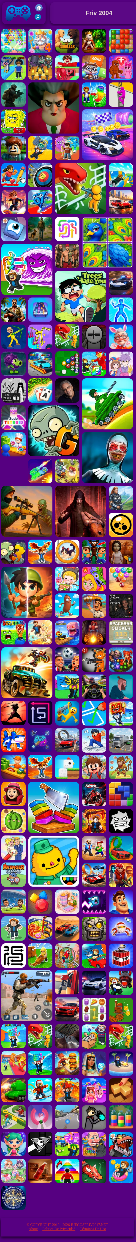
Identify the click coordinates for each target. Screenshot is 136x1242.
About (33, 1229)
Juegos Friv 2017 (18, 23)
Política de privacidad (58, 1229)
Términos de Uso (93, 1229)
